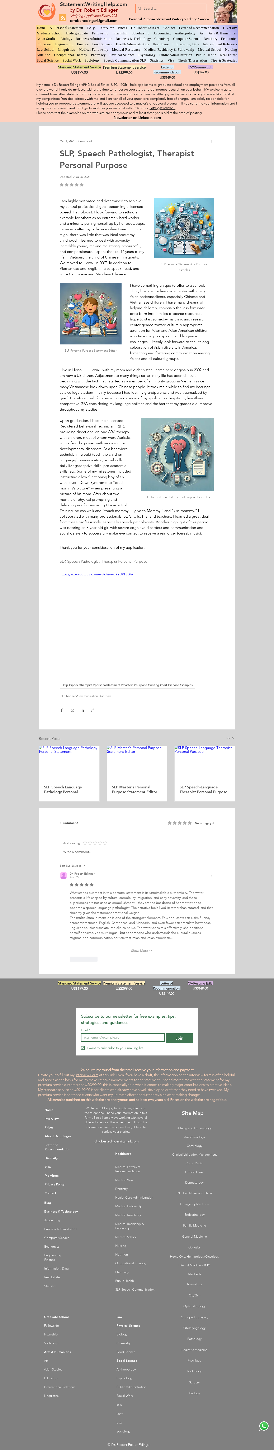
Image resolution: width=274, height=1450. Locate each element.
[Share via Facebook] (62, 710)
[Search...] (170, 8)
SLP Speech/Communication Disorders (86, 696)
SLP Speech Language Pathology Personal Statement (63, 789)
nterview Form (87, 1075)
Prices (49, 1127)
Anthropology (126, 1369)
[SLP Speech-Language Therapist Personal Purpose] (205, 763)
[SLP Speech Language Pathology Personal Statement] (69, 763)
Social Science (127, 1361)
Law (119, 1317)
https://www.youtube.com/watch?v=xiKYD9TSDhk (96, 574)
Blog (47, 1203)
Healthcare (123, 1154)
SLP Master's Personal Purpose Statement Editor (134, 789)
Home (49, 1110)
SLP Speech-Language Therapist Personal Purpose (203, 789)
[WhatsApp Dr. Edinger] (264, 1426)
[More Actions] (211, 875)
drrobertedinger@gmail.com (93, 20)
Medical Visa (124, 1180)
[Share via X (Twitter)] (72, 710)
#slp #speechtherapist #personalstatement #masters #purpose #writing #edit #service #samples (127, 685)
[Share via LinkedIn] (82, 710)
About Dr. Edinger (58, 1136)
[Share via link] (92, 710)
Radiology (194, 1371)
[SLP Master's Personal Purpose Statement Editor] (137, 763)
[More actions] (211, 141)
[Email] (121, 1037)
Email (85, 1030)
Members (52, 1176)
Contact (50, 1193)
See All (230, 738)
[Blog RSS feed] (62, 18)
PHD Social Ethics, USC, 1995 (104, 85)
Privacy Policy (55, 1184)
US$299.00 (93, 1085)
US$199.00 (82, 1090)
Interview (52, 1119)
